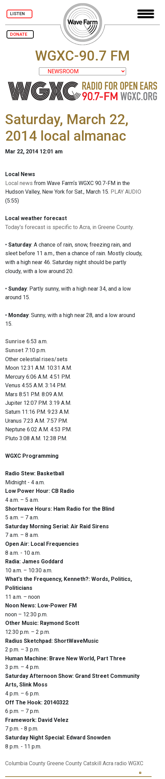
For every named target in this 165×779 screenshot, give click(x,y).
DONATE (20, 34)
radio (121, 763)
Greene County (64, 763)
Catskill (92, 763)
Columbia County (25, 763)
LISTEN (19, 13)
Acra (108, 763)
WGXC (135, 763)
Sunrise (15, 341)
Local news (19, 183)
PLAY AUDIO (126, 191)
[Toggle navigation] (145, 14)
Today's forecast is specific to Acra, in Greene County (69, 227)
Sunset (14, 350)
